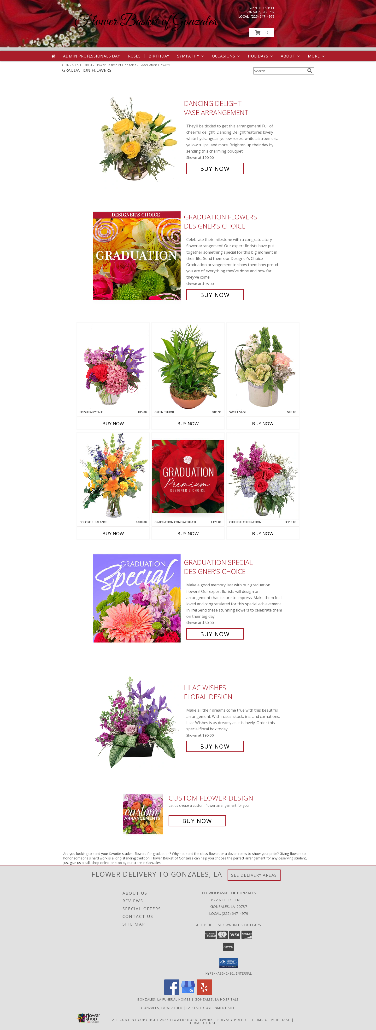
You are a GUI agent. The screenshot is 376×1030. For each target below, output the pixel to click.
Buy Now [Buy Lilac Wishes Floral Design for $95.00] (215, 746)
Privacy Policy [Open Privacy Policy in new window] (232, 1019)
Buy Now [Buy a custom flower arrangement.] (197, 821)
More (316, 56)
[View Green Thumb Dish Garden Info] (188, 366)
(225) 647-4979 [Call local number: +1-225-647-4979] (262, 16)
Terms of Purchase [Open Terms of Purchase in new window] (271, 1019)
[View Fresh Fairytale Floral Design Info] (113, 366)
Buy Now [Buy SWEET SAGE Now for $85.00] (263, 423)
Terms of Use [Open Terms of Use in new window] (203, 1022)
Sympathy (191, 56)
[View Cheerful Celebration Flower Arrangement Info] (263, 476)
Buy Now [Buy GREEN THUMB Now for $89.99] (188, 423)
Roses (134, 56)
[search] (310, 70)
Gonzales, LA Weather (161, 1007)
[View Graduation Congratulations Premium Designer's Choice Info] (188, 476)
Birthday (159, 56)
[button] (261, 32)
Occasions (226, 56)
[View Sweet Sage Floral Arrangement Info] (263, 366)
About (291, 56)
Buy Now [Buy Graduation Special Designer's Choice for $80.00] (215, 634)
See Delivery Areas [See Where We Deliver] (254, 875)
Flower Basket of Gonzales (145, 21)
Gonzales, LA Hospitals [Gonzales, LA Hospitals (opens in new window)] (217, 999)
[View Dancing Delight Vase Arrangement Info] (137, 136)
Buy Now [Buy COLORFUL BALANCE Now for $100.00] (113, 533)
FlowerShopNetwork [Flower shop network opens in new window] (191, 1019)
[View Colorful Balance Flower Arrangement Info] (113, 476)
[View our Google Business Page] (188, 993)
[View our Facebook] (171, 993)
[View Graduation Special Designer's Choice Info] (137, 598)
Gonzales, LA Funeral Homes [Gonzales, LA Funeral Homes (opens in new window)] (164, 999)
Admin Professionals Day (91, 56)
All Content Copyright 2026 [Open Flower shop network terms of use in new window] (140, 1019)
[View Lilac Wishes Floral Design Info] (137, 717)
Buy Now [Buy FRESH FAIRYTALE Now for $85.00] (113, 423)
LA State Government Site (211, 1007)
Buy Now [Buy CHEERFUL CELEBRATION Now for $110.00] (263, 533)
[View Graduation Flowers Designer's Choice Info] (137, 256)
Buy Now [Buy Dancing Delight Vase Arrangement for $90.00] (215, 168)
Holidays (261, 56)
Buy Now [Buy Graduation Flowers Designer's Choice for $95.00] (215, 295)
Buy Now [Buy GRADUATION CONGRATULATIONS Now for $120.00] (188, 533)
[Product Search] (279, 71)
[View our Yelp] (204, 993)
